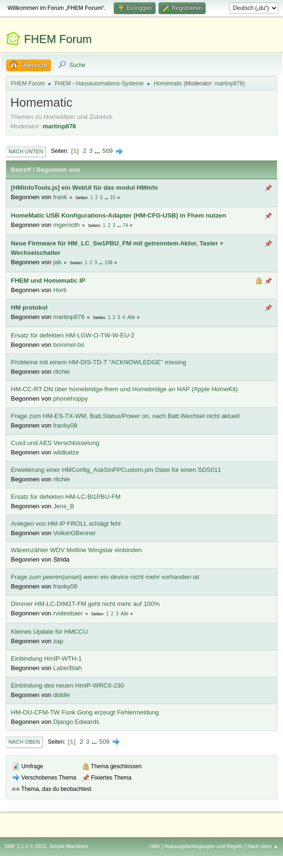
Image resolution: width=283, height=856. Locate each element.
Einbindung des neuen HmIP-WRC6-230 (67, 685)
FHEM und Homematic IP (48, 280)
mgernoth (66, 224)
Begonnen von (58, 169)
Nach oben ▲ (262, 846)
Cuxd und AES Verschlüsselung (55, 442)
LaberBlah (67, 667)
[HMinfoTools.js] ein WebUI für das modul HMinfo (84, 187)
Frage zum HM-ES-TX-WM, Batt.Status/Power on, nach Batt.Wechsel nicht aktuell (125, 416)
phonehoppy (70, 398)
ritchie (61, 371)
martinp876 (229, 83)
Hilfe (155, 846)
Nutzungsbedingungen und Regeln (203, 846)
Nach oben (24, 742)
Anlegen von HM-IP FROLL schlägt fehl (66, 523)
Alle (131, 317)
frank (60, 197)
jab (57, 262)
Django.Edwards (76, 721)
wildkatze (66, 452)
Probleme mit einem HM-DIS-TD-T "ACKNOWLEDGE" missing (98, 362)
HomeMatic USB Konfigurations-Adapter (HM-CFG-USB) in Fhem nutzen (118, 215)
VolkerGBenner (74, 533)
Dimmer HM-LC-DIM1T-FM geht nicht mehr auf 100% (85, 603)
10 (113, 197)
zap (58, 641)
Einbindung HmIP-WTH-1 (46, 658)
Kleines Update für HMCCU (49, 631)
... (98, 150)
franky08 (65, 425)
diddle (61, 694)
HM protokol (29, 307)
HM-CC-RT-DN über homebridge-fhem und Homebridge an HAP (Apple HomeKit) (124, 389)
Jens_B (63, 506)
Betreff (21, 169)
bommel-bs (68, 344)
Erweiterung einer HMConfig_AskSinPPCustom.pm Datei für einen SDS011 (116, 469)
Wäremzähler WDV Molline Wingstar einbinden (76, 550)
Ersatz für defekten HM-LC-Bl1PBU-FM (66, 496)
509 (107, 150)
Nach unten (25, 151)
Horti (60, 290)
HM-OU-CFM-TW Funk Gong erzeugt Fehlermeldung (85, 712)
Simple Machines (68, 846)
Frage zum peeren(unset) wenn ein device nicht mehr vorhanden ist (105, 576)
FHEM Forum (58, 39)
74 (125, 225)
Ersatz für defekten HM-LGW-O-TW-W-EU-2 (72, 335)
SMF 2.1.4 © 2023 (25, 846)
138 (109, 262)
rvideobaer (68, 613)
